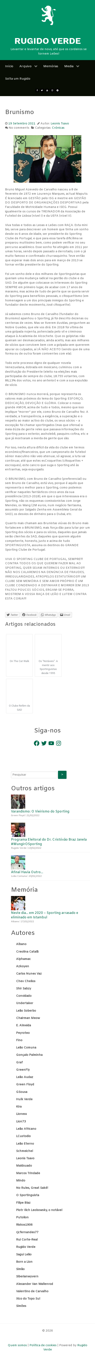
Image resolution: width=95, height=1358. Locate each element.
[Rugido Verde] (48, 15)
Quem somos (18, 1345)
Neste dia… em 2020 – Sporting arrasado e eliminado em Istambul (44, 915)
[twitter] (42, 90)
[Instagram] (52, 90)
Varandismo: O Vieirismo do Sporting (40, 811)
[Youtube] (47, 90)
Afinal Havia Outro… (27, 872)
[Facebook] (37, 90)
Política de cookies (43, 1345)
